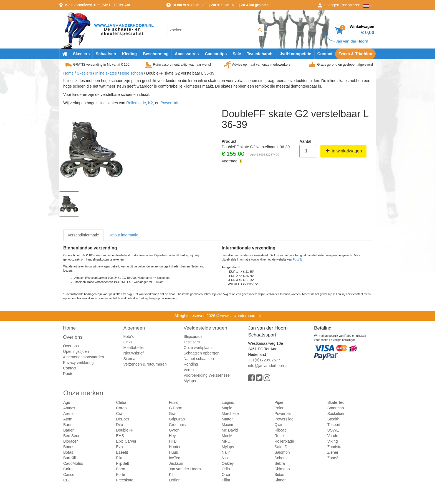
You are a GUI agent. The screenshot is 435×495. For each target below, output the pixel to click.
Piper (279, 402)
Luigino (228, 402)
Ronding (191, 364)
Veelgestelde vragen (205, 328)
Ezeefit (122, 452)
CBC (67, 480)
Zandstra (335, 447)
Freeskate (124, 480)
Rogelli (280, 435)
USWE (333, 430)
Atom (67, 419)
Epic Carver (126, 441)
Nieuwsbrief (133, 353)
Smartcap (335, 408)
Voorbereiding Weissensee (207, 375)
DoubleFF (124, 430)
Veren (189, 370)
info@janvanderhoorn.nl (268, 365)
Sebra (279, 463)
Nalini (226, 452)
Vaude (332, 435)
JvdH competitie (295, 54)
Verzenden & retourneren (144, 364)
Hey (172, 435)
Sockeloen (336, 413)
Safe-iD (280, 447)
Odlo (226, 469)
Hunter (175, 447)
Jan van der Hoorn (185, 469)
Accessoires (187, 54)
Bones (68, 447)
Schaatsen (106, 54)
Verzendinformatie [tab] (83, 235)
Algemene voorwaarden (83, 357)
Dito (119, 424)
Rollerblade (136, 103)
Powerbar (282, 413)
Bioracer (70, 441)
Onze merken (83, 393)
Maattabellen (134, 347)
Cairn (67, 469)
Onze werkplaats (198, 347)
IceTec (174, 458)
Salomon (282, 452)
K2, (151, 103)
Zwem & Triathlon (355, 54)
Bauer (68, 430)
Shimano (282, 469)
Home (68, 73)
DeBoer (122, 419)
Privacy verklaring (78, 362)
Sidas (279, 474)
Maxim (227, 424)
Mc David (230, 430)
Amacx (69, 408)
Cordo (121, 408)
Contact (325, 54)
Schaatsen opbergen (201, 353)
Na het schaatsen (199, 358)
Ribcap (280, 430)
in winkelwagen (343, 151)
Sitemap (130, 358)
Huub (173, 452)
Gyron (174, 430)
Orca (226, 474)
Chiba (121, 402)
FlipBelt (122, 463)
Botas (68, 452)
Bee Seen (71, 435)
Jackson (176, 463)
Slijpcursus (193, 336)
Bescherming (156, 54)
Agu (66, 402)
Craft (120, 413)
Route (68, 373)
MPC (226, 441)
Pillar (226, 480)
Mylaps (190, 381)
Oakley (228, 463)
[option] (69, 204)
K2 (171, 474)
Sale (236, 54)
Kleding (129, 54)
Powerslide (169, 103)
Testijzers (192, 342)
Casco (68, 474)
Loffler (174, 480)
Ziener (332, 452)
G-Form (175, 408)
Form (120, 469)
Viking (332, 441)
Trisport (333, 424)
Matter (227, 419)
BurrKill (69, 458)
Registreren (350, 5)
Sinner (279, 480)
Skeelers (81, 54)
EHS (120, 435)
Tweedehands (260, 54)
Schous (280, 458)
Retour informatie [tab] (123, 235)
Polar (279, 408)
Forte (120, 474)
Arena (68, 413)
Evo (119, 447)
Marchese (230, 413)
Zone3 (332, 458)
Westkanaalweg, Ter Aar (97, 5)
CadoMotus (73, 463)
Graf (172, 413)
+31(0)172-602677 (264, 360)
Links (127, 342)
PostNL (298, 259)
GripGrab (177, 419)
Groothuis (177, 424)
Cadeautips (216, 54)
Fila (119, 458)
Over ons (72, 337)
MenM (227, 435)
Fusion (175, 402)
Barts (67, 424)
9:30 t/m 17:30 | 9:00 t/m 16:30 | (221, 5)
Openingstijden (76, 351)
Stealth (333, 419)
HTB (173, 441)
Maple (227, 408)
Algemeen (134, 328)
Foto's (128, 336)
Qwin (278, 424)
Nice (225, 458)
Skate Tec (335, 402)
